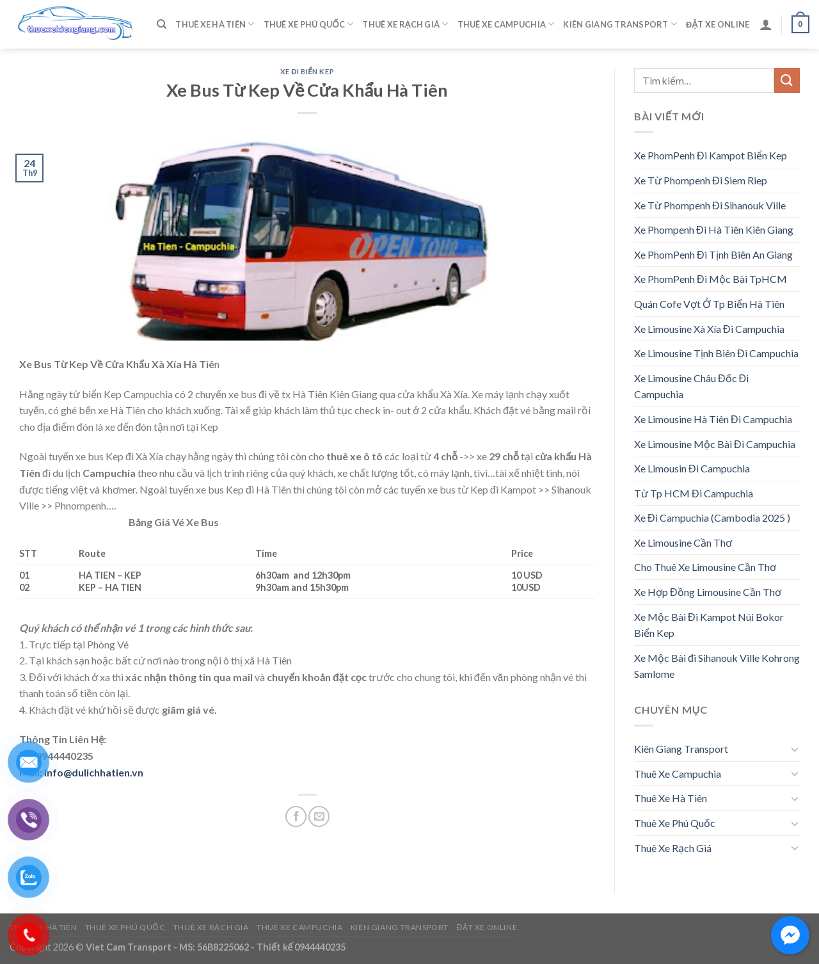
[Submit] (787, 80)
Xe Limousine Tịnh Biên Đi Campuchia (716, 353)
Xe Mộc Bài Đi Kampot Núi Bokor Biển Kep (709, 625)
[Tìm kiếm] (161, 24)
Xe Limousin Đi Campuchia (692, 468)
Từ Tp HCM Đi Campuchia (693, 493)
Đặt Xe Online (717, 24)
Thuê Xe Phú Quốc (309, 24)
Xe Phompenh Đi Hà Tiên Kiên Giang (713, 229)
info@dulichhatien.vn (93, 772)
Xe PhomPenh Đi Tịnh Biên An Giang (713, 254)
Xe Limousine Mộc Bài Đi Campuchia (714, 444)
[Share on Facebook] (295, 816)
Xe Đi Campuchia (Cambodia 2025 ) (712, 517)
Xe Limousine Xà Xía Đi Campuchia (709, 329)
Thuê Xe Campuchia (506, 24)
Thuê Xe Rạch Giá (405, 24)
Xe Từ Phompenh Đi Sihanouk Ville (710, 205)
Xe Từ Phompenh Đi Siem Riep (700, 180)
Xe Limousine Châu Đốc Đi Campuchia (691, 386)
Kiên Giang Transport (620, 24)
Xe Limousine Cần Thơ (683, 542)
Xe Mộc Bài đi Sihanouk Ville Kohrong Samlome (717, 666)
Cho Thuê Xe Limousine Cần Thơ (705, 567)
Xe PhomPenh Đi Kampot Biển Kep (710, 155)
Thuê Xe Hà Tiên (214, 24)
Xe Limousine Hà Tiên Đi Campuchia (713, 419)
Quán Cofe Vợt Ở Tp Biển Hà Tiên (709, 304)
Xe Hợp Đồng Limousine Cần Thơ (707, 592)
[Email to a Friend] (319, 816)
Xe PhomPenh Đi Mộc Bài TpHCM (710, 279)
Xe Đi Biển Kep (307, 71)
